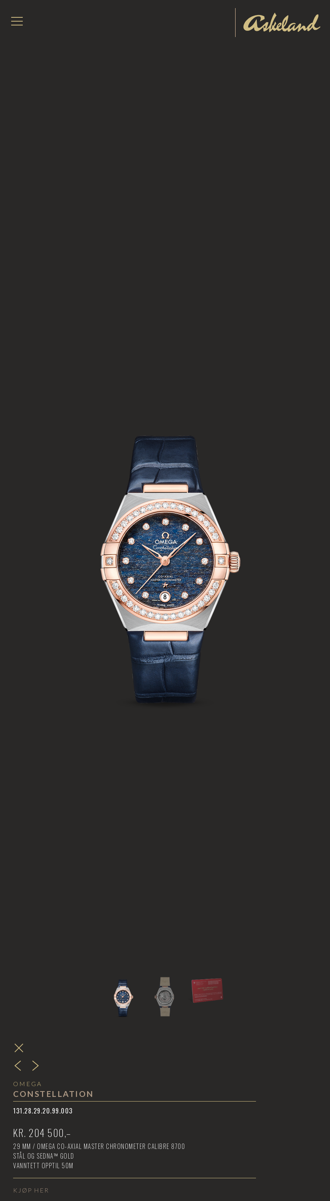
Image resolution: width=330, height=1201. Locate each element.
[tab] (123, 990)
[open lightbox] (165, 509)
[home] (281, 22)
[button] (17, 21)
